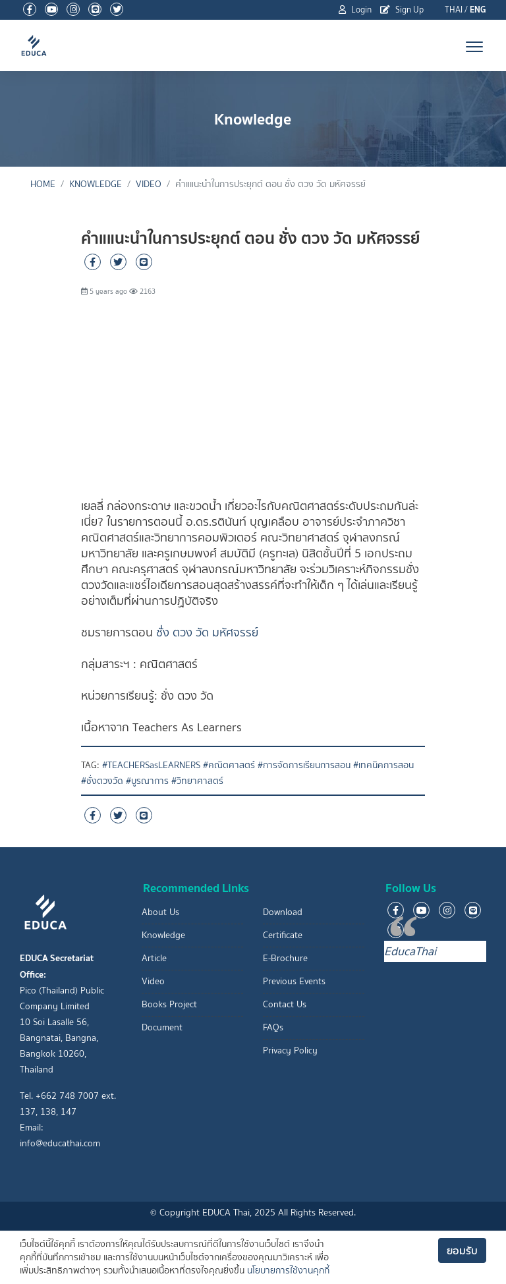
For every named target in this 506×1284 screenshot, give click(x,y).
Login (355, 9)
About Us (160, 912)
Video (148, 184)
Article (154, 958)
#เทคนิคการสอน (383, 765)
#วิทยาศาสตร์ (197, 781)
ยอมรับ (462, 1250)
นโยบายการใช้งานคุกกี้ (288, 1270)
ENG (478, 9)
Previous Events (294, 981)
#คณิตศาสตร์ (229, 765)
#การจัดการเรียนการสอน (304, 765)
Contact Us (284, 1004)
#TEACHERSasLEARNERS (151, 765)
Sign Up (402, 9)
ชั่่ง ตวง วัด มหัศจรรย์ (207, 632)
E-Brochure (285, 958)
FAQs (273, 1027)
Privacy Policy (290, 1050)
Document (162, 1027)
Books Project (169, 1004)
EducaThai (410, 951)
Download (282, 912)
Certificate (282, 935)
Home (42, 184)
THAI (454, 9)
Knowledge (95, 184)
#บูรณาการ (147, 781)
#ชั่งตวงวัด (102, 781)
